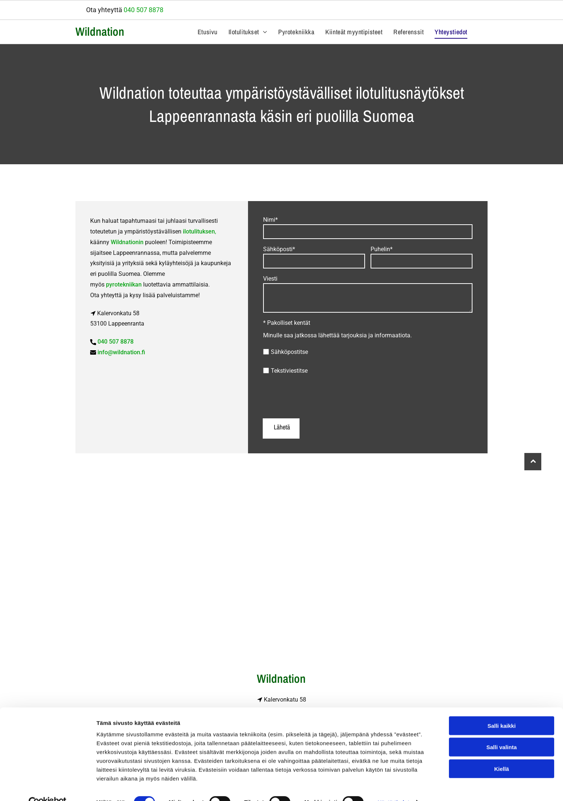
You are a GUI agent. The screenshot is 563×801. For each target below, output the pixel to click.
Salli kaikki (502, 710)
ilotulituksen (199, 231)
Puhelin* (382, 249)
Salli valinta (501, 731)
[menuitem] (207, 32)
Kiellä (501, 753)
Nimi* (270, 219)
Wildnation (99, 31)
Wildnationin (127, 242)
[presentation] (319, 396)
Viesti (270, 278)
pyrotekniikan (124, 284)
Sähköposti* (279, 249)
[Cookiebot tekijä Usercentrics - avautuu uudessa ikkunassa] (47, 786)
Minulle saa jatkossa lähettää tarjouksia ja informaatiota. (337, 335)
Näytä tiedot (394, 786)
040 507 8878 (143, 10)
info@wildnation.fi (121, 352)
